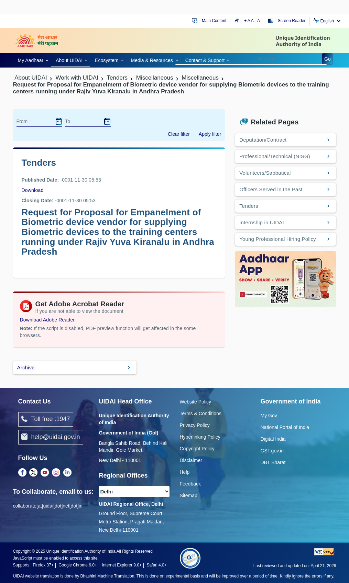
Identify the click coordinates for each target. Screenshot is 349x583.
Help (185, 472)
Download (33, 190)
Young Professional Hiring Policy (277, 239)
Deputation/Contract (262, 140)
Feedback (190, 484)
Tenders (248, 206)
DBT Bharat (273, 462)
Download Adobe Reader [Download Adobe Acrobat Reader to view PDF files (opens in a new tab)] (47, 320)
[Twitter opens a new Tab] (33, 473)
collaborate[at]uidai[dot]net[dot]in (48, 506)
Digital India (273, 439)
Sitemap (188, 495)
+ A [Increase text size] (247, 20)
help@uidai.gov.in (50, 437)
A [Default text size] (252, 20)
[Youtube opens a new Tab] (45, 473)
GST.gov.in (272, 450)
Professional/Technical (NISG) (274, 156)
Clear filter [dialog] (179, 134)
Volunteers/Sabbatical (265, 173)
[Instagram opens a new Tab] (56, 473)
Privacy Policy (195, 425)
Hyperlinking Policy (200, 437)
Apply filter (210, 134)
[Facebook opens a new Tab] (22, 473)
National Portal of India (285, 427)
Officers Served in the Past (271, 189)
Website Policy (195, 402)
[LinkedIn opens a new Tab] (67, 473)
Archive (26, 367)
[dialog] (58, 121)
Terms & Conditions (200, 413)
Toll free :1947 (45, 419)
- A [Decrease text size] (257, 20)
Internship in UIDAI (261, 222)
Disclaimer (191, 460)
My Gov (269, 415)
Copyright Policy (197, 448)
